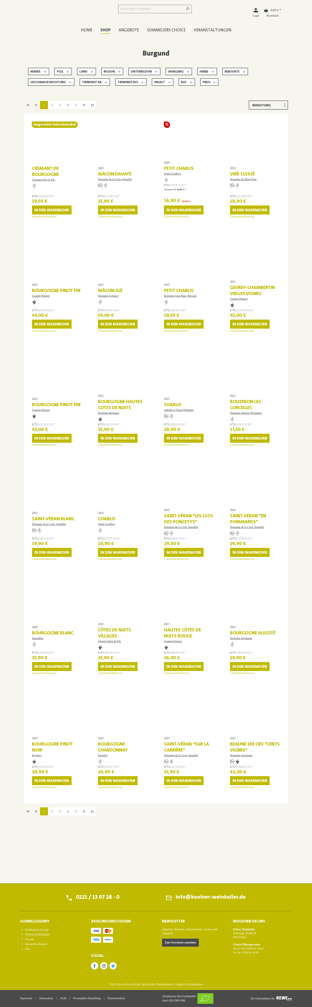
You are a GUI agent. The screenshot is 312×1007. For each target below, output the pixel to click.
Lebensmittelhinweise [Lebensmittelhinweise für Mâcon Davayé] (110, 226)
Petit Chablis (179, 178)
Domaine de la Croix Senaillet (115, 184)
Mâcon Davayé (114, 179)
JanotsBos (37, 685)
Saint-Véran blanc (53, 556)
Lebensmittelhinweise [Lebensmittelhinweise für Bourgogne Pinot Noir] (44, 847)
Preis (209, 82)
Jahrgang (179, 71)
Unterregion (144, 71)
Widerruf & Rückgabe (37, 934)
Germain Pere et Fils (43, 184)
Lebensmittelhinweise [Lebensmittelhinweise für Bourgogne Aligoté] (242, 723)
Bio (187, 82)
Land (86, 71)
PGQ (63, 71)
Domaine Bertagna (108, 443)
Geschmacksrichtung (51, 82)
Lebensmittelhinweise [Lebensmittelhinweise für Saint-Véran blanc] (44, 598)
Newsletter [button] (173, 921)
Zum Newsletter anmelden (180, 942)
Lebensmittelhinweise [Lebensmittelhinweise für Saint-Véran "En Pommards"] (242, 598)
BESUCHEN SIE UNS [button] (249, 921)
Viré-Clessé (242, 179)
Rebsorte (235, 71)
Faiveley (37, 815)
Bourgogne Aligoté (252, 680)
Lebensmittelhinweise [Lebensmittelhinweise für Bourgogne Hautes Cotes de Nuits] (110, 474)
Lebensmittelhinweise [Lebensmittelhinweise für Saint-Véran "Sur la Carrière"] (176, 847)
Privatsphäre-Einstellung (87, 998)
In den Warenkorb (51, 220)
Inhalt (162, 82)
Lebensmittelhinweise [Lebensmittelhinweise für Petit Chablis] (176, 226)
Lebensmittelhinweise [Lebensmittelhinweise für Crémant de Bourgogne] (44, 226)
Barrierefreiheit (116, 998)
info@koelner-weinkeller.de (210, 897)
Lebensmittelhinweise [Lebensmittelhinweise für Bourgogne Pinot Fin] (44, 350)
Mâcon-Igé (110, 307)
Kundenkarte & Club (36, 929)
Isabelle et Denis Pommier (179, 437)
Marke (38, 71)
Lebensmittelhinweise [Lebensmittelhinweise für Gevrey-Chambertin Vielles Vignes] (242, 350)
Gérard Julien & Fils (109, 691)
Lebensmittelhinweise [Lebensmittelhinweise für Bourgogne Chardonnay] (110, 847)
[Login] (255, 12)
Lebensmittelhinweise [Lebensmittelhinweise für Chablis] (176, 474)
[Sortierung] (268, 105)
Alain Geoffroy (172, 183)
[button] (49, 920)
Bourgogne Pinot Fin (56, 307)
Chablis (172, 432)
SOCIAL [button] (97, 956)
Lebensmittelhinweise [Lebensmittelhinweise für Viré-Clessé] (242, 226)
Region (112, 71)
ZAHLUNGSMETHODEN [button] (111, 921)
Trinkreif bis (131, 82)
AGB (63, 998)
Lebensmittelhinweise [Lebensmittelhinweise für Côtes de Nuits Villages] (110, 723)
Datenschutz (46, 998)
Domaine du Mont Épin (243, 184)
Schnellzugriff (34, 921)
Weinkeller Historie (35, 944)
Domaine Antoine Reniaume (246, 443)
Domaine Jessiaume (241, 685)
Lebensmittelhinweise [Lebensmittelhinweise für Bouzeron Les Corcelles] (242, 474)
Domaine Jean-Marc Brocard (180, 312)
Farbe (207, 71)
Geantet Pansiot (41, 312)
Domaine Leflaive (108, 312)
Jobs (27, 948)
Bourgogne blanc (53, 680)
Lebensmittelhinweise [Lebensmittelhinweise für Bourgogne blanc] (44, 723)
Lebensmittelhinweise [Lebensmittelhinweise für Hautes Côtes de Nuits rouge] (176, 723)
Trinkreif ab (95, 82)
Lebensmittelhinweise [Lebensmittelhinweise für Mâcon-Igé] (110, 350)
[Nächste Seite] (84, 105)
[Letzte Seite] (92, 105)
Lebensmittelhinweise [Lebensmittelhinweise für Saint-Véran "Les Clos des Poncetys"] (176, 598)
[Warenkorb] (272, 12)
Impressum (26, 998)
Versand (29, 939)
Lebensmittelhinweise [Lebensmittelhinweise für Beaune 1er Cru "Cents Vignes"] (242, 847)
